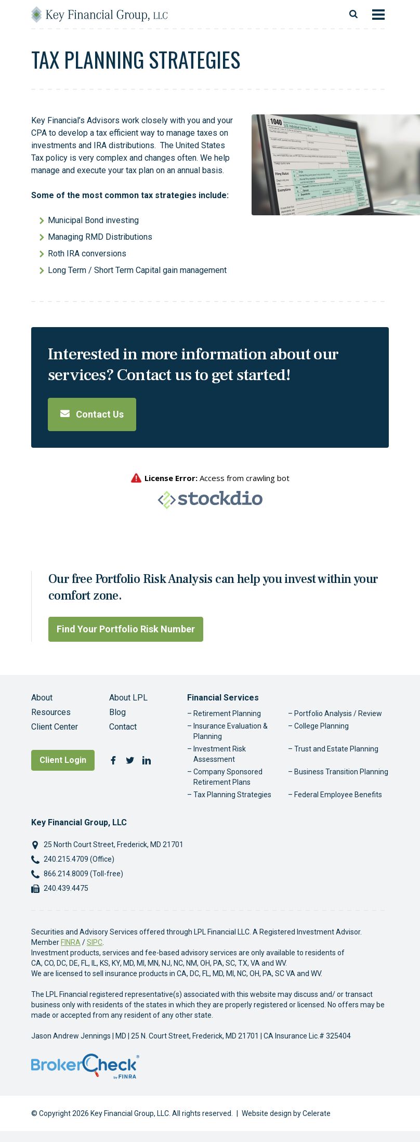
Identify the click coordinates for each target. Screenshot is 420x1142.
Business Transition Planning (341, 772)
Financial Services (223, 698)
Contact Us (92, 414)
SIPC (94, 942)
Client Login (63, 760)
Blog (117, 712)
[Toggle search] (353, 14)
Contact (123, 727)
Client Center (54, 727)
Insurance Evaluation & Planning (230, 731)
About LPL (128, 698)
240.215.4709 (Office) (79, 859)
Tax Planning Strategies (232, 794)
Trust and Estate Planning (336, 749)
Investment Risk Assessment (219, 754)
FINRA (71, 942)
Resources (51, 712)
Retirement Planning (227, 713)
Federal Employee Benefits (338, 794)
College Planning (321, 726)
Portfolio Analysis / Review (338, 713)
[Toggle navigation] (378, 14)
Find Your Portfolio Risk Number (126, 629)
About (41, 698)
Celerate (317, 1113)
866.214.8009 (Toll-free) (83, 874)
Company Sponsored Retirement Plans (227, 777)
